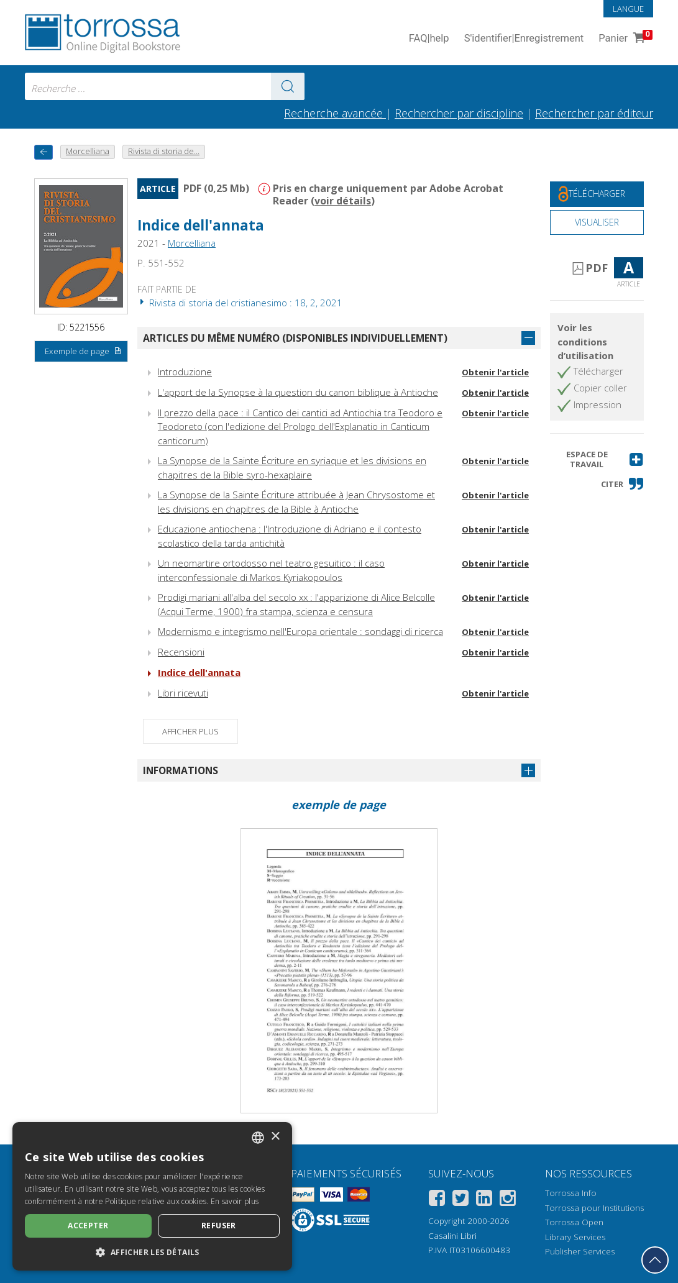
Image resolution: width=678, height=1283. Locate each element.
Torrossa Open (574, 1222)
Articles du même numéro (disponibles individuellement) (295, 338)
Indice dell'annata (200, 225)
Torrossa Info (571, 1193)
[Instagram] (507, 1200)
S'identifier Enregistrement (524, 39)
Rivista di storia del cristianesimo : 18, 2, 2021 (239, 302)
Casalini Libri (452, 1235)
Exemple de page (83, 351)
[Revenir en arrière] (43, 152)
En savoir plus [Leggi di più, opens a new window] (235, 1201)
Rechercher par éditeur (594, 113)
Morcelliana (192, 243)
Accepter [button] (88, 1225)
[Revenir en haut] (655, 1260)
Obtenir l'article (495, 372)
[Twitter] (460, 1200)
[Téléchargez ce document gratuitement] (597, 194)
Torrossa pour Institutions (594, 1207)
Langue (628, 8)
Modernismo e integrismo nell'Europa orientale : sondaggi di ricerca (300, 631)
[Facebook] (436, 1200)
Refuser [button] (218, 1225)
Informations (180, 770)
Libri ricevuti (183, 693)
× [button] (275, 1136)
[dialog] (152, 1196)
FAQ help (429, 39)
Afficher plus (190, 731)
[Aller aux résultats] (288, 86)
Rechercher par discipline (459, 113)
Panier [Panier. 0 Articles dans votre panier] (624, 39)
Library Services (575, 1237)
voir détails (342, 201)
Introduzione (185, 371)
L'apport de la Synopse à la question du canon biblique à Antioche (298, 392)
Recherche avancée (335, 113)
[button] (597, 459)
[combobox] (165, 86)
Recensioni (181, 652)
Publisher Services (580, 1251)
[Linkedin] (484, 1200)
